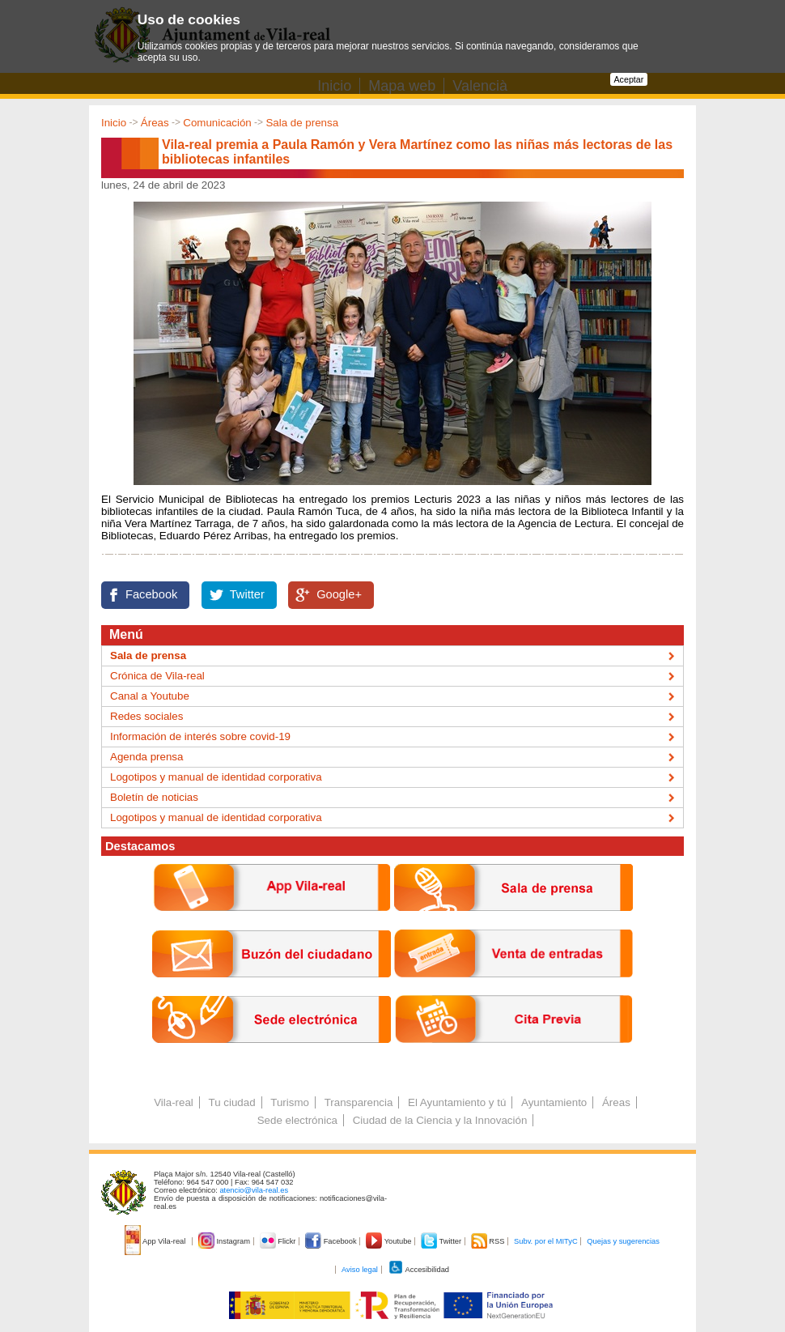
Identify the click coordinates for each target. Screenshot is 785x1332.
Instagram (225, 1241)
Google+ (339, 594)
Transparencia (359, 1102)
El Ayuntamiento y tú (457, 1102)
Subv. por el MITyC (546, 1241)
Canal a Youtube (149, 696)
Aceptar (629, 79)
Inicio (113, 123)
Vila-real (173, 1102)
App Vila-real (156, 1241)
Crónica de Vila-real (157, 676)
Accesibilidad (419, 1270)
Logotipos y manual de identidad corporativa (216, 777)
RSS (489, 1241)
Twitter (247, 594)
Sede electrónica (297, 1120)
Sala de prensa (301, 123)
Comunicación (217, 123)
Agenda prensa (146, 757)
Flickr (279, 1241)
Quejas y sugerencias (623, 1241)
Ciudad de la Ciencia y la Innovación (440, 1120)
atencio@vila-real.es (253, 1190)
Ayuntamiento (554, 1102)
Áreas (155, 123)
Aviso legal (360, 1270)
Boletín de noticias (154, 797)
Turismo (289, 1102)
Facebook (151, 594)
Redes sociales (146, 716)
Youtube (390, 1241)
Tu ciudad (232, 1102)
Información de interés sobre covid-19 (200, 736)
